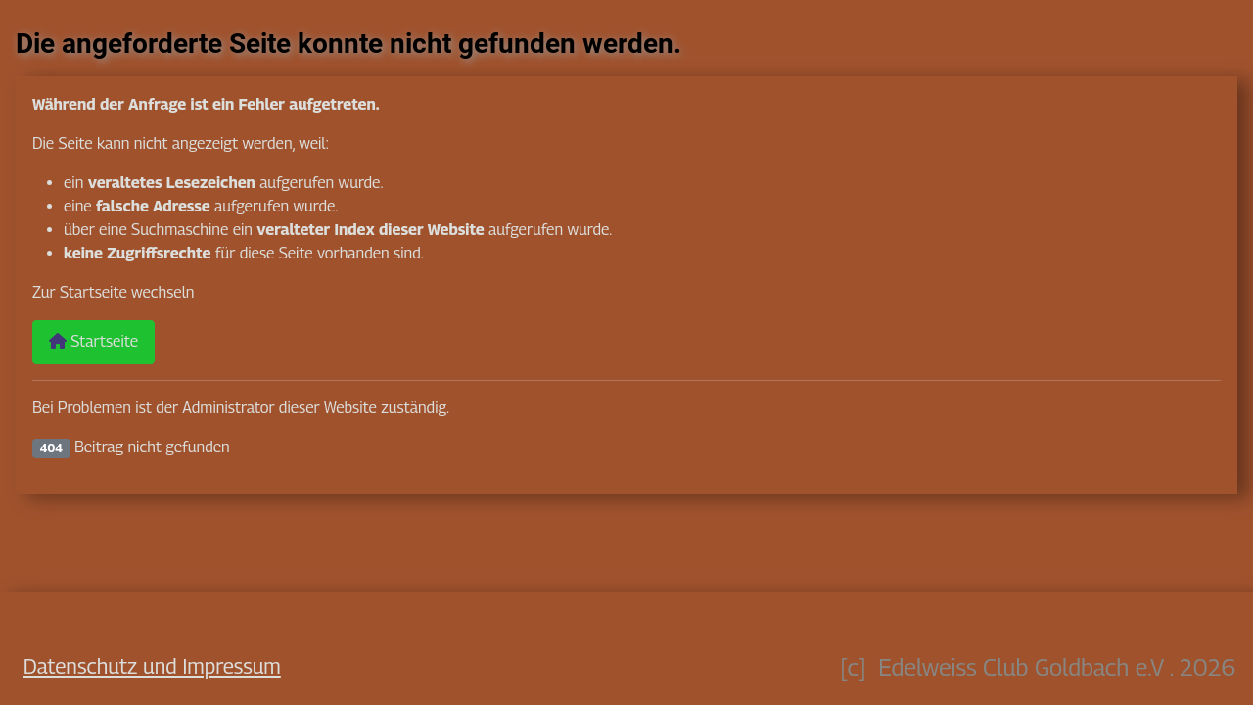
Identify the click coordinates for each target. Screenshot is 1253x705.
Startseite (93, 341)
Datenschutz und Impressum (152, 666)
